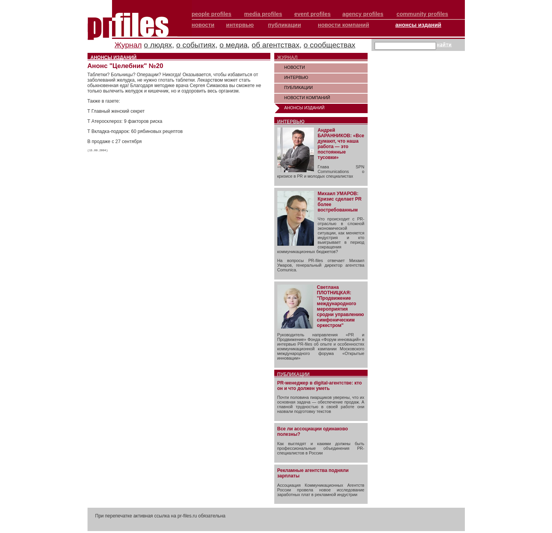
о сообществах (329, 45)
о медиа (233, 45)
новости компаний (343, 25)
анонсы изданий (418, 25)
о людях (158, 45)
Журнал (128, 45)
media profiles (263, 14)
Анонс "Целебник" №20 (125, 66)
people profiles (211, 14)
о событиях (196, 45)
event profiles (312, 14)
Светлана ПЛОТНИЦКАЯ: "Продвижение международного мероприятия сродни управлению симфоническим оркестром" (340, 306)
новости (203, 25)
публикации (284, 25)
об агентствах (276, 45)
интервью (240, 25)
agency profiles (363, 14)
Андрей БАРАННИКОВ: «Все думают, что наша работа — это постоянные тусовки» (341, 144)
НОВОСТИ (294, 67)
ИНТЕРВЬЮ (296, 77)
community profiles (422, 14)
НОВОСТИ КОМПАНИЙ (307, 97)
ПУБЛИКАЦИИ (298, 87)
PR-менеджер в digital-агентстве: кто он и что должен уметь (319, 385)
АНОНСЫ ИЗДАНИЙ (304, 107)
